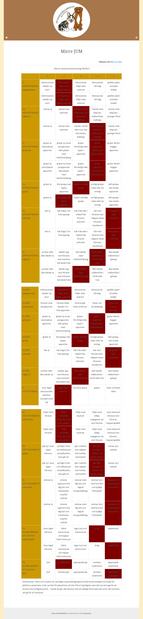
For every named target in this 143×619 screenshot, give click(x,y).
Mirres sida (116, 61)
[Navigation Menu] (136, 37)
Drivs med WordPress (60, 613)
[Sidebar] (6, 37)
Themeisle (87, 613)
